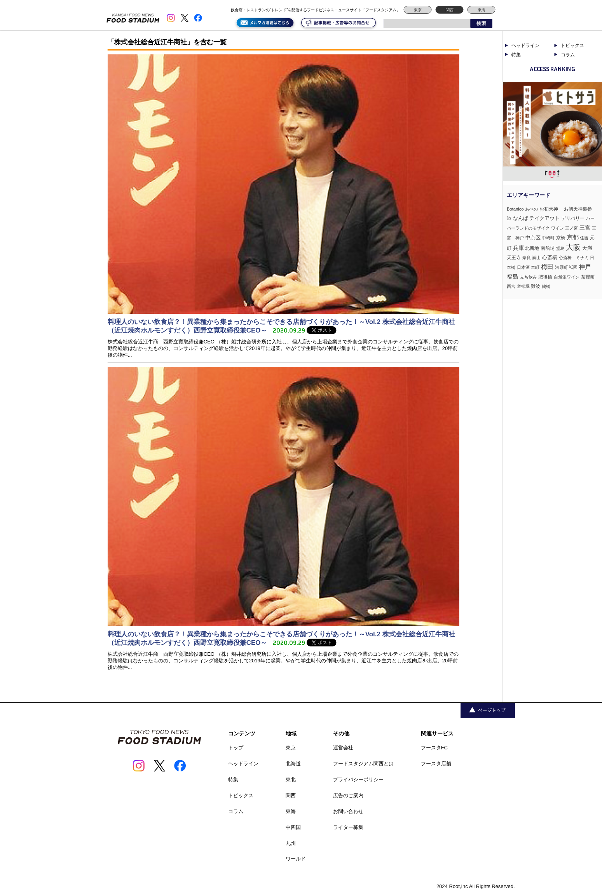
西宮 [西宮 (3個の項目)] (511, 286)
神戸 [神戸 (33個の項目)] (585, 266)
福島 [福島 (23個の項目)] (512, 276)
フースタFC (434, 748)
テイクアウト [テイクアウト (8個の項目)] (544, 218)
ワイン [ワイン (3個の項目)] (557, 228)
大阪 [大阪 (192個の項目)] (573, 247)
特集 (516, 54)
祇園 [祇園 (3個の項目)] (573, 267)
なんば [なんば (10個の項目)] (520, 218)
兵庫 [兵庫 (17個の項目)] (518, 248)
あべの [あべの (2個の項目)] (531, 209)
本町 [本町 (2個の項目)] (535, 267)
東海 (481, 10)
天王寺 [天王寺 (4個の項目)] (514, 257)
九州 (291, 843)
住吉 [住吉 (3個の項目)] (584, 237)
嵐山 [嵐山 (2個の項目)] (536, 257)
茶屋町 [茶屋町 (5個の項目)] (588, 277)
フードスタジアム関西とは (363, 763)
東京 (418, 10)
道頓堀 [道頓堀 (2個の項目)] (523, 286)
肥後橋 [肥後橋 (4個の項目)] (545, 276)
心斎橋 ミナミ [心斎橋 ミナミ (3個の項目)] (574, 257)
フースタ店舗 (436, 763)
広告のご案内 (348, 795)
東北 (291, 779)
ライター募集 (348, 827)
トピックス (572, 45)
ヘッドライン (525, 45)
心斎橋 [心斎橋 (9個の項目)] (549, 257)
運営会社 (343, 748)
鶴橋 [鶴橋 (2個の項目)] (546, 286)
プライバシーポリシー (358, 779)
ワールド (296, 859)
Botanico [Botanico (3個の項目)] (515, 209)
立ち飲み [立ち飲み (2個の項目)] (528, 277)
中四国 (293, 827)
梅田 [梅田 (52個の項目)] (547, 266)
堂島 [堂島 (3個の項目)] (560, 248)
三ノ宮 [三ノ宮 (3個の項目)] (571, 228)
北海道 (293, 763)
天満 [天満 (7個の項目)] (587, 248)
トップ (235, 748)
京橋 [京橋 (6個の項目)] (560, 237)
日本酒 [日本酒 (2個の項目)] (523, 267)
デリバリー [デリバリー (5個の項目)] (573, 218)
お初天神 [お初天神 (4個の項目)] (551, 208)
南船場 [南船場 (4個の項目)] (548, 248)
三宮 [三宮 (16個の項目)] (584, 228)
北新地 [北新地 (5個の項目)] (532, 248)
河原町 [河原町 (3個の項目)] (561, 267)
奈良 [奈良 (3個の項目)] (526, 257)
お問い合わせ (348, 811)
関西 (450, 10)
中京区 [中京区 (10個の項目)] (533, 237)
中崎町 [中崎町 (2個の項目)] (548, 237)
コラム (568, 54)
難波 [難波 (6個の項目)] (535, 286)
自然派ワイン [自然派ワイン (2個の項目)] (566, 277)
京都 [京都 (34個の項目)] (573, 237)
